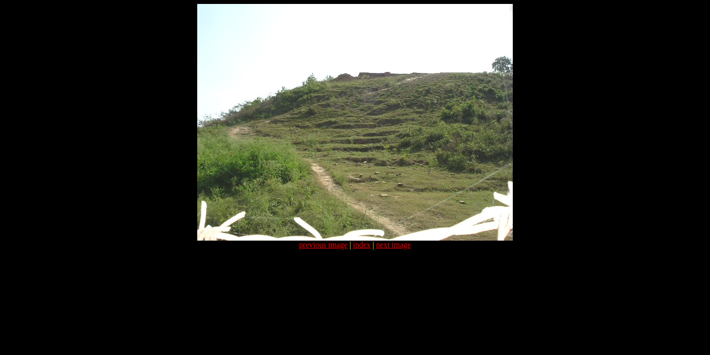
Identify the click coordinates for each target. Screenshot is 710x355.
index (362, 245)
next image (393, 245)
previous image (323, 245)
